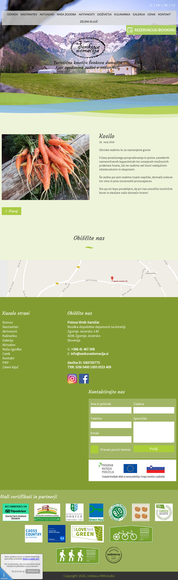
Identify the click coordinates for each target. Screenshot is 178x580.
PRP (5, 362)
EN (158, 5)
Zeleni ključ (89, 21)
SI (151, 5)
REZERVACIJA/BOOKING (151, 29)
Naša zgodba (66, 14)
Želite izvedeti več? (31, 558)
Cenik (151, 14)
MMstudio (107, 576)
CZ (173, 5)
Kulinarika (122, 14)
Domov (12, 14)
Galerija (139, 14)
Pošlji (154, 449)
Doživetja (104, 14)
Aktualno (47, 14)
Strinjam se (33, 571)
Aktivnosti (87, 14)
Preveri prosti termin (115, 449)
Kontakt (164, 14)
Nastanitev (29, 14)
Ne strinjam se (18, 571)
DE (166, 5)
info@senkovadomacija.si (89, 353)
